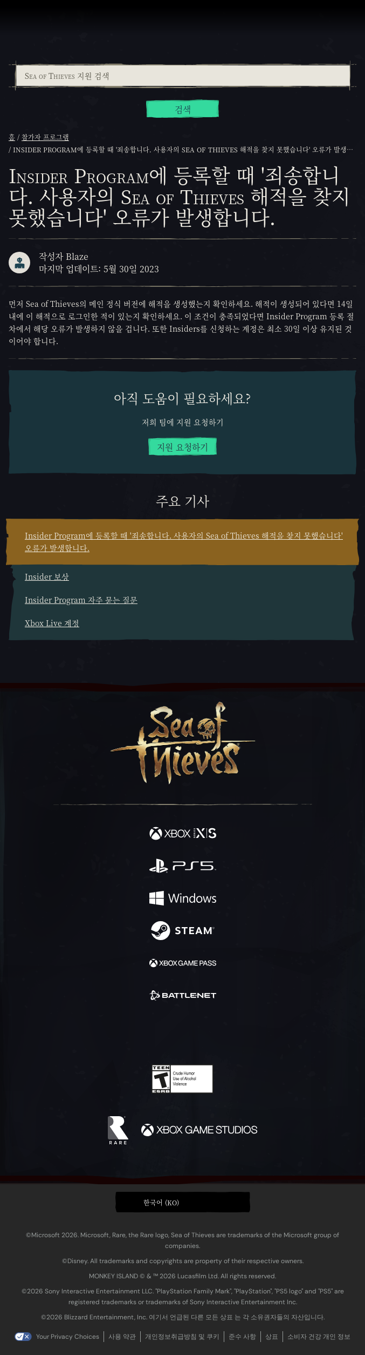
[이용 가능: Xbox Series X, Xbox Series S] (182, 835)
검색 (183, 109)
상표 (271, 1336)
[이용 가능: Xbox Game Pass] (182, 964)
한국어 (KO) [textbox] (161, 1202)
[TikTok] (236, 1034)
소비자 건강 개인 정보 (318, 1336)
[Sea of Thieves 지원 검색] (183, 76)
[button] (182, 1202)
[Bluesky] (258, 1034)
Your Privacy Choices (67, 1336)
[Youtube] (181, 1033)
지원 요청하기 (182, 447)
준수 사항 (242, 1336)
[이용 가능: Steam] (182, 932)
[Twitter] (125, 1032)
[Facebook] (104, 1032)
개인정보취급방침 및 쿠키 (182, 1336)
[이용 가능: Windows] (182, 899)
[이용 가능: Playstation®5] (182, 867)
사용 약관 (122, 1336)
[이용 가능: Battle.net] (182, 997)
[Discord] (213, 1033)
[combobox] (182, 76)
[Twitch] (149, 1033)
